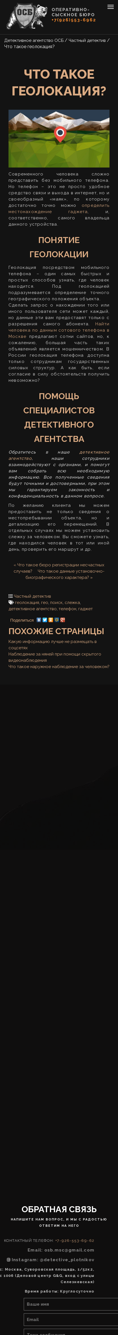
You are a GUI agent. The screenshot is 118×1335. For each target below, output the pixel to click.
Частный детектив (32, 596)
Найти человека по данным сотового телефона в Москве (59, 330)
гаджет (85, 608)
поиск (56, 602)
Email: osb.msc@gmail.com (38, 1250)
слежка (72, 602)
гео (44, 602)
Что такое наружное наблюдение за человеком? (59, 666)
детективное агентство (33, 608)
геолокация (27, 602)
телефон (67, 608)
